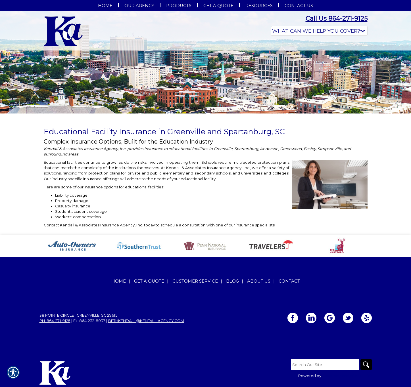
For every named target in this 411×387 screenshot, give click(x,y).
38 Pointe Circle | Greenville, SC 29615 (78, 315)
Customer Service (195, 281)
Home (118, 281)
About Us (258, 281)
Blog (232, 281)
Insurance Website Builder (347, 375)
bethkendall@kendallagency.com (146, 320)
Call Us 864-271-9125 (337, 18)
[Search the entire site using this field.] (325, 364)
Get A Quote (149, 281)
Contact (289, 281)
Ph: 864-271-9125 (54, 320)
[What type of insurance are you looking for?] (319, 31)
